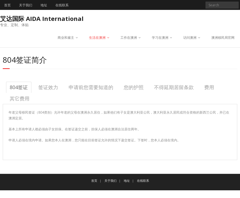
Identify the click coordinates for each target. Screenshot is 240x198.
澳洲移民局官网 (222, 37)
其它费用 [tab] (19, 98)
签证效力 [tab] (48, 87)
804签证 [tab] (19, 87)
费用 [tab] (209, 87)
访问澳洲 (189, 37)
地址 (44, 5)
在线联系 (62, 5)
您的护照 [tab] (134, 87)
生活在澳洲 (97, 37)
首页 (7, 5)
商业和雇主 (66, 37)
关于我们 (25, 5)
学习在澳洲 (160, 37)
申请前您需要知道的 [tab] (91, 87)
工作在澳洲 (128, 37)
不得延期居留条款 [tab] (174, 87)
